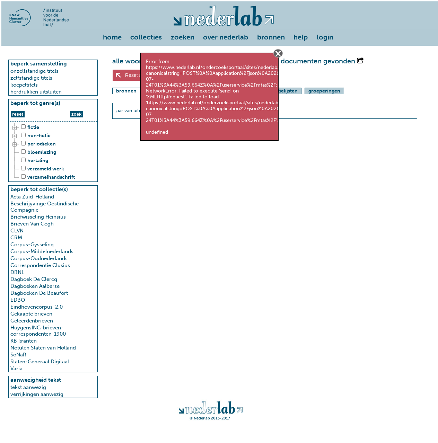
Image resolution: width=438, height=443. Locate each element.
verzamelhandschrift (47, 177)
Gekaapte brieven (31, 314)
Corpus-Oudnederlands (39, 258)
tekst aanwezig (28, 387)
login (325, 37)
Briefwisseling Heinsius (38, 217)
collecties (146, 37)
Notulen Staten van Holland (43, 348)
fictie (29, 127)
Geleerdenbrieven (31, 321)
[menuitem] (114, 38)
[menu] (219, 35)
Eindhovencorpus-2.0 (36, 307)
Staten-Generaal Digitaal (39, 361)
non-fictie (35, 136)
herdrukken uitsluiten (36, 92)
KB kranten (23, 341)
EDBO (17, 300)
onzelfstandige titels (34, 71)
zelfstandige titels (31, 78)
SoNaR (18, 355)
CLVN (17, 231)
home (112, 37)
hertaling (33, 161)
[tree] (53, 152)
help (301, 37)
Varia (16, 368)
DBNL (17, 272)
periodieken (37, 144)
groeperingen (324, 91)
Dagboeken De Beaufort (39, 293)
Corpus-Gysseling (32, 244)
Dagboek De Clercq (33, 279)
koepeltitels (24, 85)
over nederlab (225, 37)
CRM (16, 237)
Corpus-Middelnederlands (41, 251)
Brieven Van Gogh (32, 224)
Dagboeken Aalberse (35, 286)
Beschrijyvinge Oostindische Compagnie (44, 207)
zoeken (182, 37)
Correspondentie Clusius (40, 265)
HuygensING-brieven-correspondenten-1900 (38, 331)
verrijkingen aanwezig (36, 394)
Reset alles (137, 75)
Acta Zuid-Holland (32, 197)
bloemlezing (37, 152)
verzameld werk (41, 169)
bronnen (271, 37)
